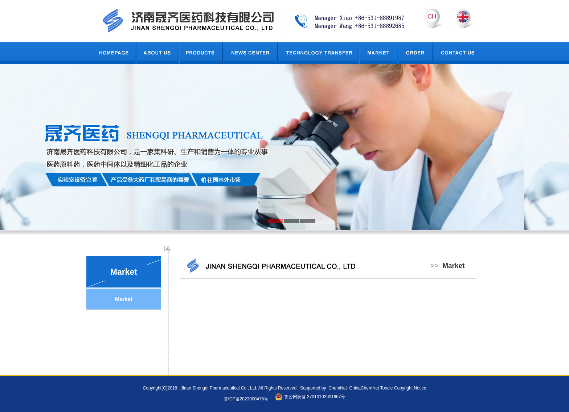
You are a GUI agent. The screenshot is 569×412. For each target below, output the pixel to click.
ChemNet (337, 388)
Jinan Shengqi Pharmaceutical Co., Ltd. (219, 388)
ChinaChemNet (363, 388)
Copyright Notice (410, 388)
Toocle (386, 388)
